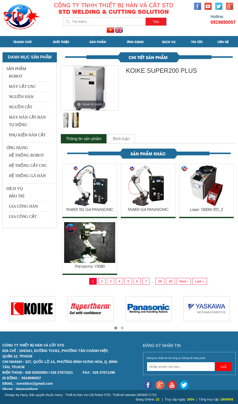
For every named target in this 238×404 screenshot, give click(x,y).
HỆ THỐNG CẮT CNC (28, 165)
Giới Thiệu (61, 42)
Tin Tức (197, 42)
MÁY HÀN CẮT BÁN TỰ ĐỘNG (27, 121)
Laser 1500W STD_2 (206, 210)
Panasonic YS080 (90, 266)
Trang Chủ (22, 42)
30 (170, 281)
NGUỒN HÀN (21, 97)
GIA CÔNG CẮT (23, 216)
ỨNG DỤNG (135, 42)
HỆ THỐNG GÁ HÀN (27, 176)
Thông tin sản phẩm (83, 139)
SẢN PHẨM (97, 42)
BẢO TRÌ (17, 196)
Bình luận (121, 139)
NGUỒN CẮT (21, 107)
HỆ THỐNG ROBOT (26, 155)
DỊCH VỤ (168, 42)
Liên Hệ (222, 42)
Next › (183, 281)
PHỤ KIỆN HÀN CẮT (27, 135)
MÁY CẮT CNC (22, 86)
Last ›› (199, 281)
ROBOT (16, 76)
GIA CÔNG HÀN (23, 206)
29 (160, 281)
